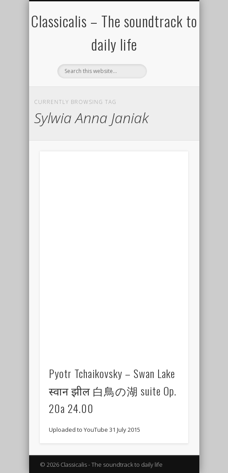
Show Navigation (166, 80)
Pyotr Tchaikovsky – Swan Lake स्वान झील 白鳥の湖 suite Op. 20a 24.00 (112, 390)
